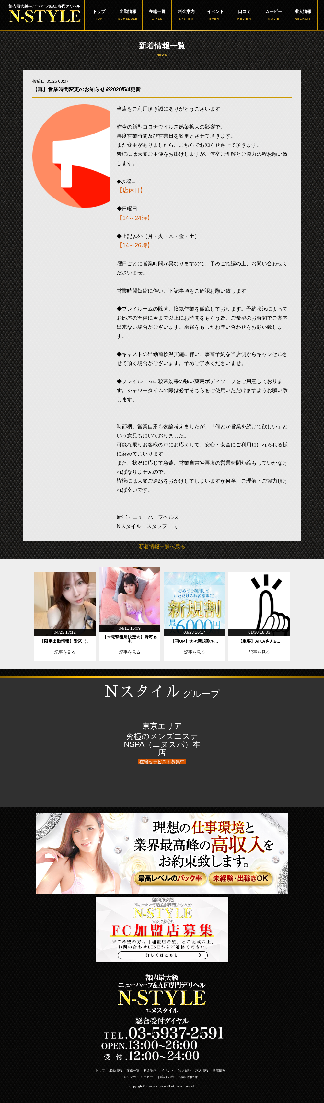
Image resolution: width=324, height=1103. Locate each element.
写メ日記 (184, 1070)
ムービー (273, 15)
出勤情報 (127, 15)
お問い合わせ (188, 1077)
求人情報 (302, 15)
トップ (99, 15)
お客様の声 (166, 1077)
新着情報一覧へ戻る (162, 546)
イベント (215, 15)
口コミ (244, 15)
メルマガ (129, 1077)
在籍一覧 (157, 15)
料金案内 (186, 15)
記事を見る (64, 652)
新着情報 (219, 1070)
